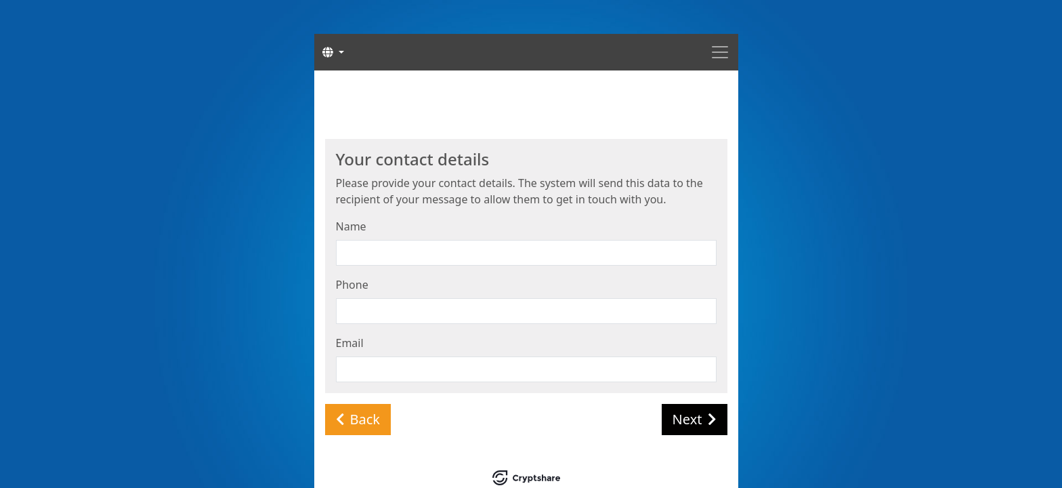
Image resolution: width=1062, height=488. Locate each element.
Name (351, 226)
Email (350, 343)
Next (695, 419)
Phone (352, 284)
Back (358, 419)
